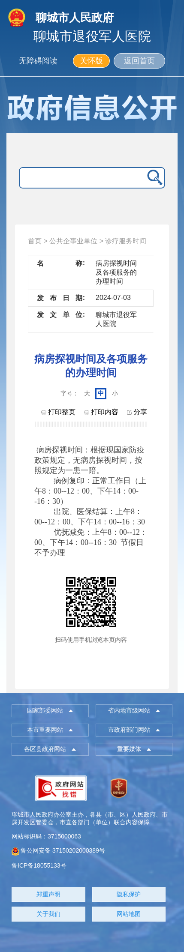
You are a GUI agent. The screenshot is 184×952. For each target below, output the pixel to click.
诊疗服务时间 (125, 241)
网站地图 (129, 913)
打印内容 (101, 412)
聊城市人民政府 (75, 17)
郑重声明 (48, 894)
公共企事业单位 (73, 241)
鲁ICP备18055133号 (39, 865)
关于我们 (48, 913)
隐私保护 (129, 894)
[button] (50, 711)
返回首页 (139, 61)
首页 (35, 241)
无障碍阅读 (38, 61)
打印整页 (58, 412)
